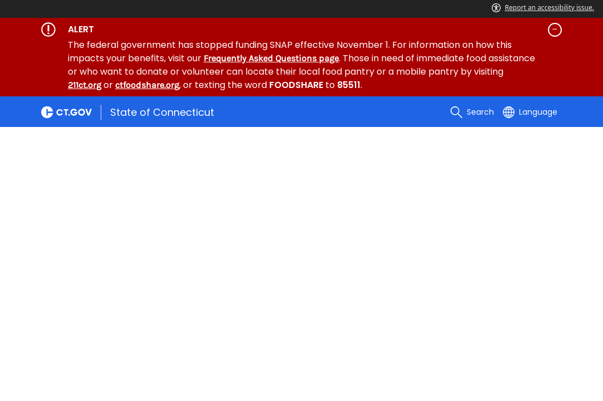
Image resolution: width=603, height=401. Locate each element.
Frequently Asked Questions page (271, 58)
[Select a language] (530, 112)
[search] (472, 112)
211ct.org (84, 85)
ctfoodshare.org (147, 85)
